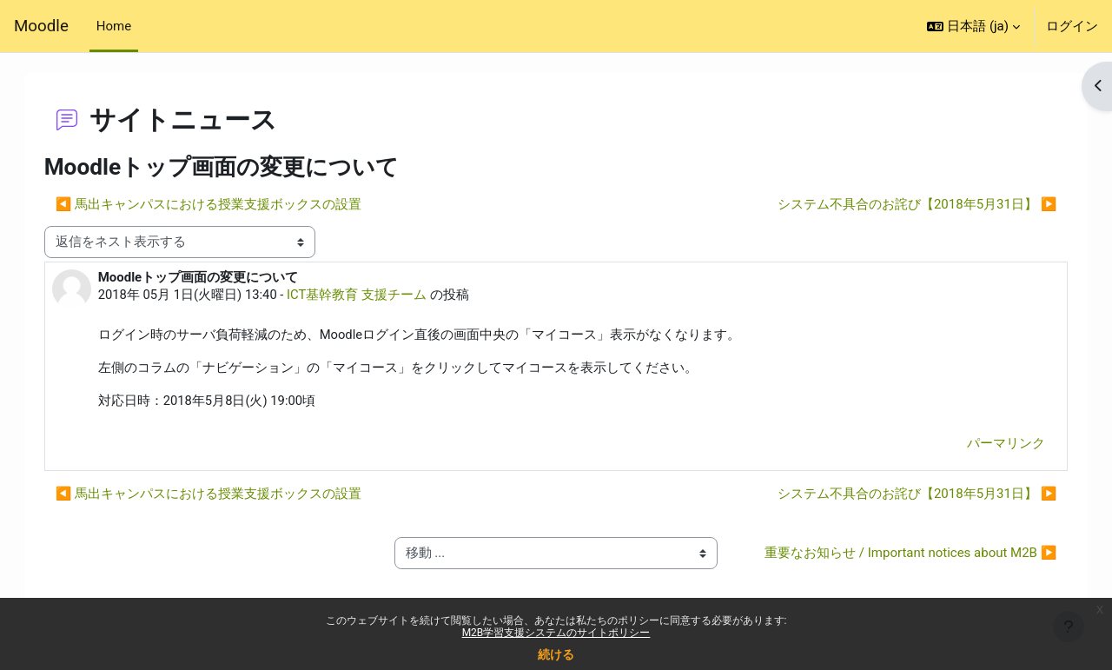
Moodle (41, 26)
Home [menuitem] (113, 26)
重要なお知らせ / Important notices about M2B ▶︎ (896, 564)
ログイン (1072, 26)
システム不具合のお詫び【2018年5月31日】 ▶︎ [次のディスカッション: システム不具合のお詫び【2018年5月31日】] (899, 204)
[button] (973, 26)
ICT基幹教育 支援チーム (376, 294)
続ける (556, 654)
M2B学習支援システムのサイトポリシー (556, 633)
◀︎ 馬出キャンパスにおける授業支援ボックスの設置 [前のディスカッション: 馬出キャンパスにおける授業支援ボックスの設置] (226, 204)
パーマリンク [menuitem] (989, 445)
